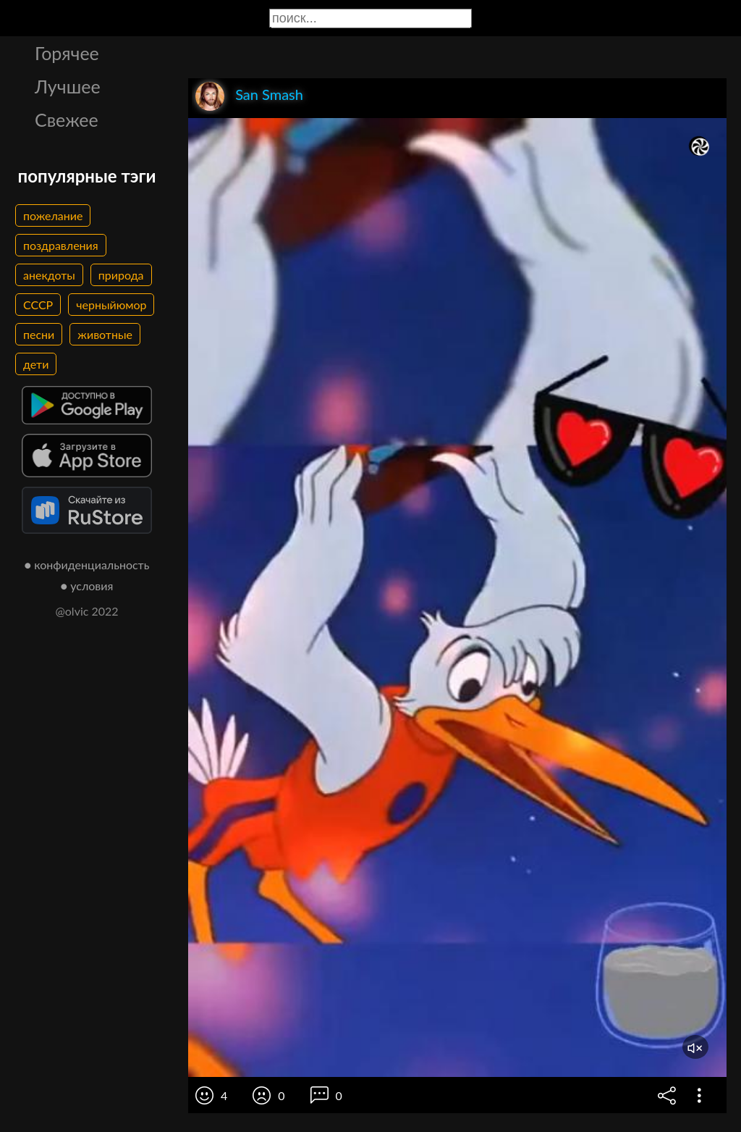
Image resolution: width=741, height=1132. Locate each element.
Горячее (67, 53)
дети (35, 364)
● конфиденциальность (87, 564)
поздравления (60, 245)
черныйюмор (111, 304)
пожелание (52, 215)
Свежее (66, 119)
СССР (38, 304)
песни (38, 334)
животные (104, 334)
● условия (87, 585)
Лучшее (68, 86)
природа (121, 275)
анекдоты (49, 275)
